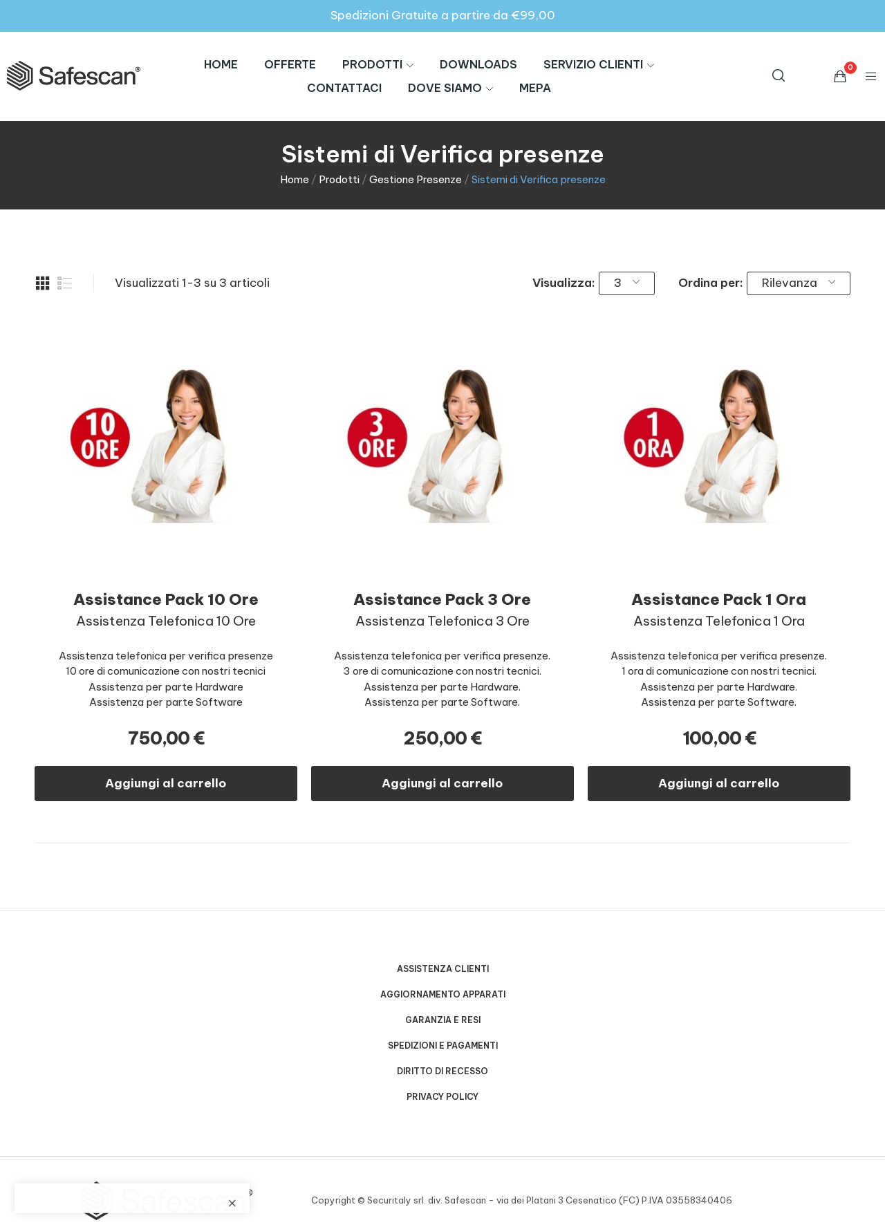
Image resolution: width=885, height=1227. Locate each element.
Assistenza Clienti (443, 969)
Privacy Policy (442, 1097)
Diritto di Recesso (442, 1071)
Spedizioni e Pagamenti (443, 1045)
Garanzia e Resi (443, 1020)
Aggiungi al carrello (165, 783)
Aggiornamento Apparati (442, 994)
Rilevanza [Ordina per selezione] (798, 282)
